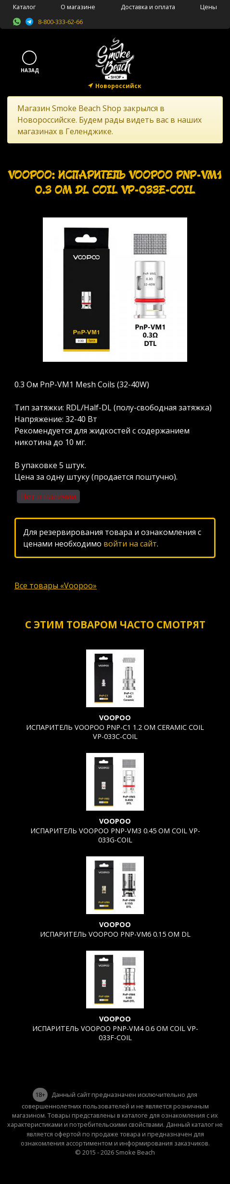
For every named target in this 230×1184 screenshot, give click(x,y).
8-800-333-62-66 (60, 21)
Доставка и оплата (148, 6)
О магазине (78, 6)
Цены (208, 6)
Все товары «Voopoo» (55, 585)
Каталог (24, 6)
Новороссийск (118, 86)
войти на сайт (130, 543)
